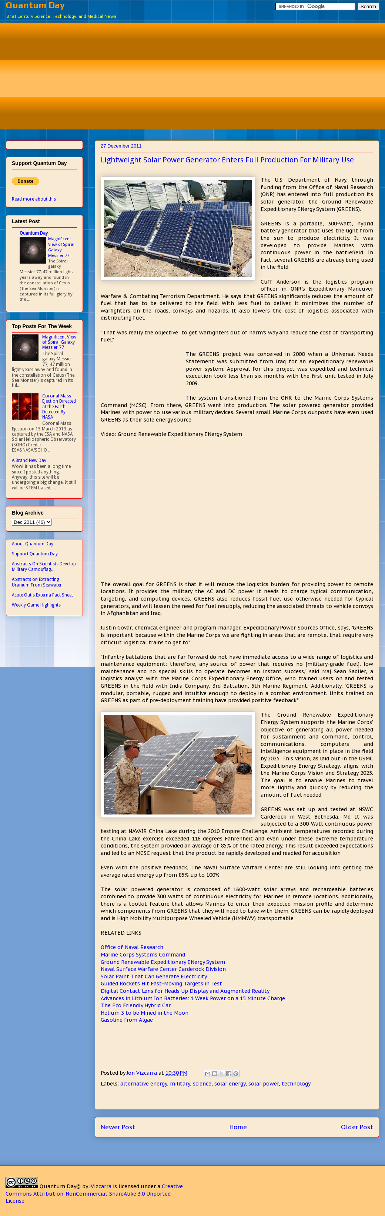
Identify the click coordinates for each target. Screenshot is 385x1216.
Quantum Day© (60, 1186)
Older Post (357, 1127)
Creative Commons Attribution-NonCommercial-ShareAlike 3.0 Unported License (94, 1193)
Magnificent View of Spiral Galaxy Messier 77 (61, 247)
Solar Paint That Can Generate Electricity (154, 976)
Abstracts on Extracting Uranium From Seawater (37, 582)
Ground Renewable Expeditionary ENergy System (163, 962)
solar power (263, 1083)
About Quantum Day (32, 543)
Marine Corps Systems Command (143, 954)
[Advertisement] (198, 75)
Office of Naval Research (132, 947)
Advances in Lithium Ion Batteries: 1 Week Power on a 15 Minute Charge (193, 998)
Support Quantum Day (35, 553)
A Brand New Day (29, 460)
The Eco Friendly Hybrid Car (136, 1005)
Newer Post (118, 1127)
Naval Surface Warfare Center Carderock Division (163, 969)
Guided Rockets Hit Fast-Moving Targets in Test (161, 983)
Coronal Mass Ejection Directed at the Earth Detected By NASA (59, 406)
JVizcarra (100, 1186)
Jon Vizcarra (142, 1073)
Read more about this (34, 199)
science (202, 1083)
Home (238, 1127)
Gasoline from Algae (127, 1020)
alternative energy (143, 1083)
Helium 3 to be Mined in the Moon (144, 1013)
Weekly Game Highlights (36, 605)
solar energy (229, 1083)
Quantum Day (35, 5)
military (180, 1083)
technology (296, 1083)
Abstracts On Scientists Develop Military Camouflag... (44, 566)
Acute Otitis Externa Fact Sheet (42, 595)
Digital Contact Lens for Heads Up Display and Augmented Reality (185, 991)
